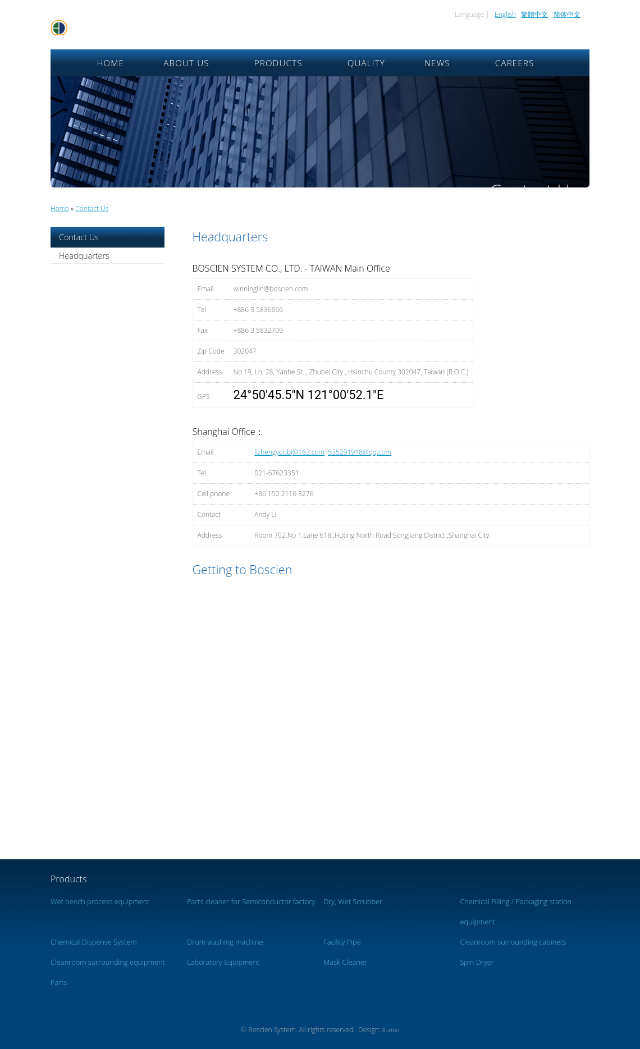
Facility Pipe (341, 942)
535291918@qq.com (359, 452)
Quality (366, 62)
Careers (514, 62)
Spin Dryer (476, 962)
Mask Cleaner (345, 962)
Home (111, 62)
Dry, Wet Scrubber (352, 901)
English (505, 14)
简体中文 (567, 14)
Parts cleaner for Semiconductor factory (251, 901)
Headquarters (84, 255)
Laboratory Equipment (223, 962)
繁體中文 (534, 14)
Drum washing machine (225, 942)
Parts (59, 982)
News (437, 62)
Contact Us (91, 208)
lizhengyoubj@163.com (289, 452)
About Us (186, 62)
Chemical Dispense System (94, 942)
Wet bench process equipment (100, 901)
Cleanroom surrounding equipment (108, 962)
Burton (390, 1030)
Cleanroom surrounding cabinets (513, 942)
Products (278, 62)
